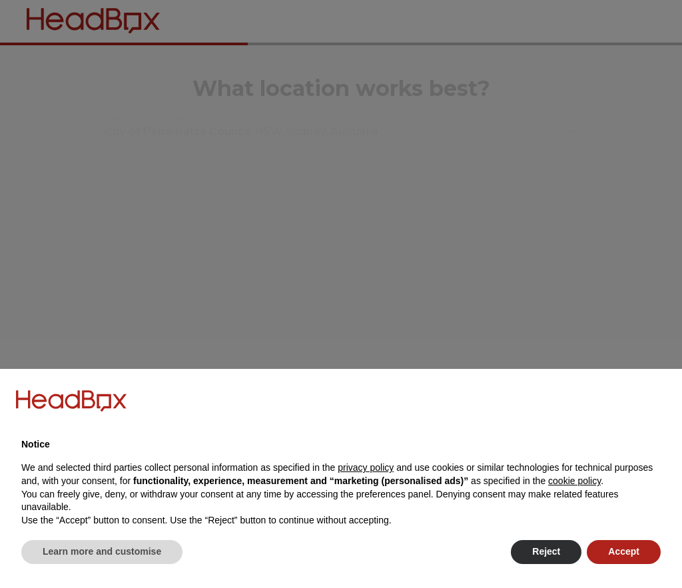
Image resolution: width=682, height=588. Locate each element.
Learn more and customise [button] (102, 551)
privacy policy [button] (366, 467)
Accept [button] (623, 551)
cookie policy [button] (574, 480)
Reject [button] (546, 551)
